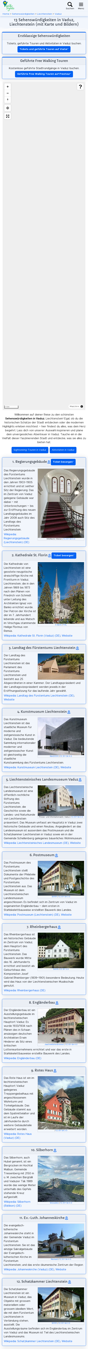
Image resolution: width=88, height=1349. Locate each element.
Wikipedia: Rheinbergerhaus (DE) (24, 990)
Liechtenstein (44, 14)
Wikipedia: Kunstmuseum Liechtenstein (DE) (31, 767)
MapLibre (74, 406)
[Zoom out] (7, 93)
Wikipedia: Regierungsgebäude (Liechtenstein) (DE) (16, 538)
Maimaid (54, 1259)
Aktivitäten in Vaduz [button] (63, 450)
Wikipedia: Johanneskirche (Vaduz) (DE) (29, 1269)
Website (67, 635)
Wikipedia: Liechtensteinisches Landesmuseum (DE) (36, 843)
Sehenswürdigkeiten (23, 14)
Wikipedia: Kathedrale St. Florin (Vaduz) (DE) (32, 635)
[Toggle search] (70, 6)
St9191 (54, 897)
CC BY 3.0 (64, 969)
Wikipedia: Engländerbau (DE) (22, 1058)
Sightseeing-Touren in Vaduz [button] (30, 450)
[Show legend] (80, 86)
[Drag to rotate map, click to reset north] (7, 99)
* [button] (63, 462)
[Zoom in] (7, 86)
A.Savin (58, 625)
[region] (44, 246)
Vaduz (58, 14)
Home (6, 14)
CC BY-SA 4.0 (69, 539)
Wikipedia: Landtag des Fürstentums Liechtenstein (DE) (39, 695)
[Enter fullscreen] (7, 116)
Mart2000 (54, 756)
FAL (65, 625)
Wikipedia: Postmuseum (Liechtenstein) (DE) (32, 914)
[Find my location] (7, 108)
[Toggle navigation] (81, 6)
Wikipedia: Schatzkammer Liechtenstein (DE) (32, 1341)
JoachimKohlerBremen (54, 1044)
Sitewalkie (54, 1203)
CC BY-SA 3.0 (77, 817)
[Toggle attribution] (82, 406)
